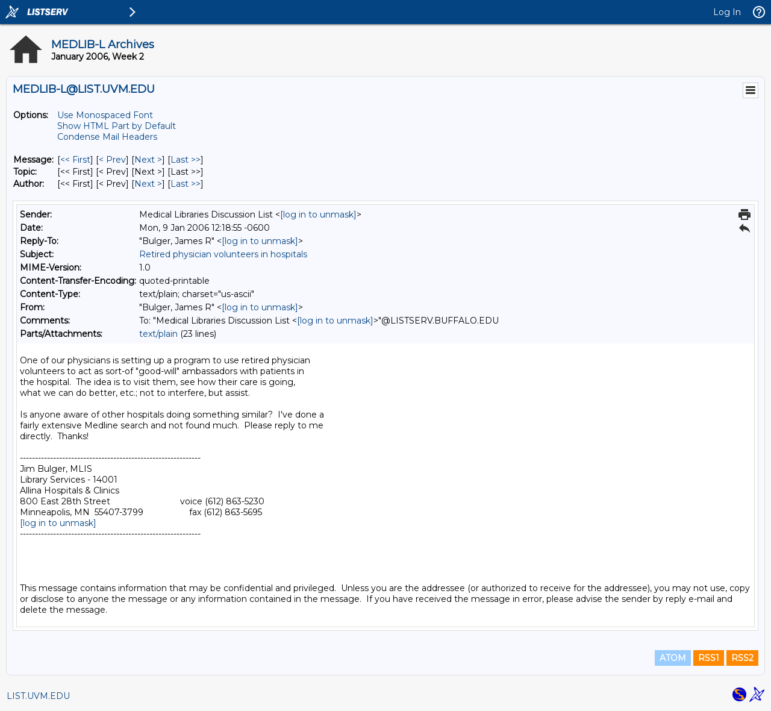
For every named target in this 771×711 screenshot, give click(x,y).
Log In (727, 12)
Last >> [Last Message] (185, 159)
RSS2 (742, 658)
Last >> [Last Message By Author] (185, 183)
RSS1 (708, 658)
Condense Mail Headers (107, 136)
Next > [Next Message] (148, 159)
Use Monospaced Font (105, 115)
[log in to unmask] (318, 214)
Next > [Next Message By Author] (148, 183)
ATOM (673, 658)
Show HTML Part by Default (116, 126)
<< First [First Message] (75, 159)
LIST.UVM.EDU (38, 696)
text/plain (158, 333)
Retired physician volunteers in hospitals (223, 254)
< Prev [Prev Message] (112, 159)
